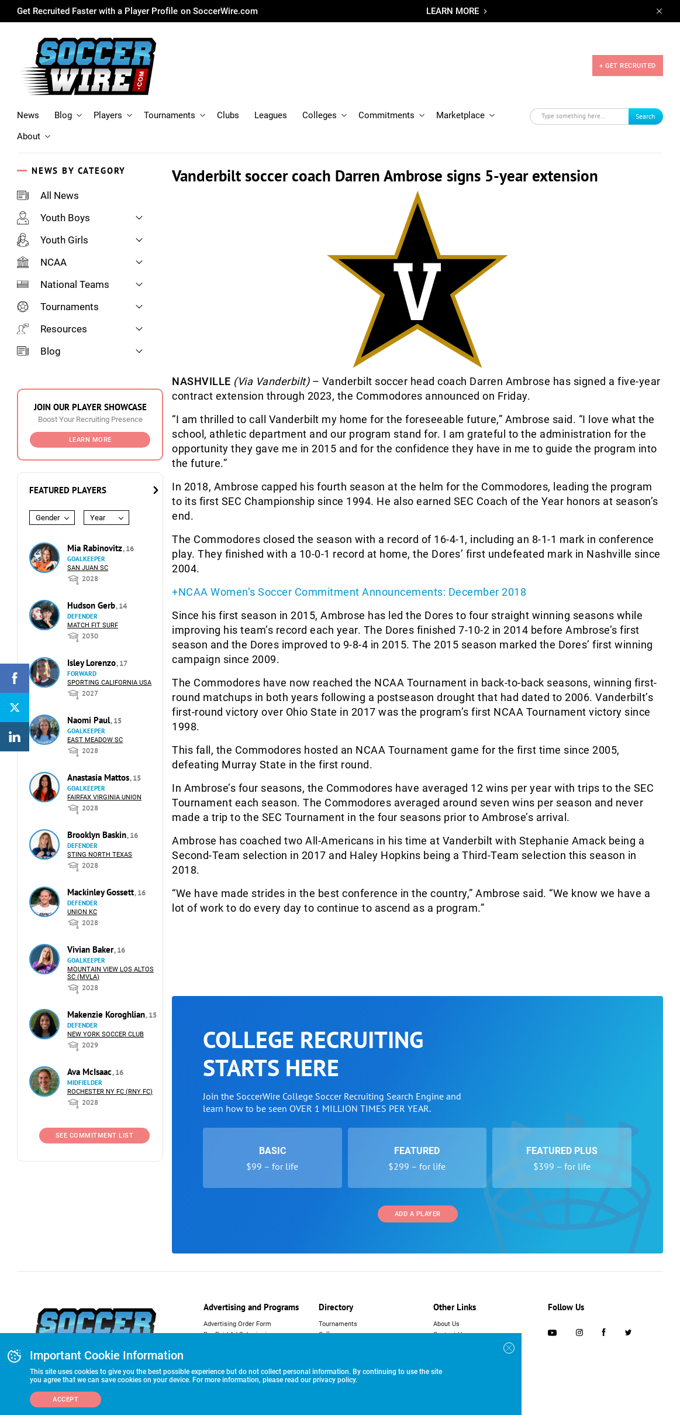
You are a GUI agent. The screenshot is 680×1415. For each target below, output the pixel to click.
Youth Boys (53, 218)
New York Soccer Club (105, 1034)
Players (108, 115)
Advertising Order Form (237, 1324)
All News (48, 195)
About (28, 136)
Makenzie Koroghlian (107, 1014)
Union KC (82, 912)
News (28, 115)
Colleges (319, 115)
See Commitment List (95, 1135)
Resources (52, 329)
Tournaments (169, 115)
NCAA (42, 262)
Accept (65, 1399)
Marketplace (460, 115)
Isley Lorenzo (92, 662)
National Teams (63, 284)
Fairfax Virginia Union (104, 797)
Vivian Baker (91, 949)
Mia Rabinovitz (96, 548)
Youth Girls (52, 240)
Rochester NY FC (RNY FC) (110, 1091)
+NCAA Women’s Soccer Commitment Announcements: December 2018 (349, 592)
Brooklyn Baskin (98, 834)
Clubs (228, 115)
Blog (63, 115)
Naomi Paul (89, 720)
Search (645, 116)
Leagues (270, 115)
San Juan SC (87, 568)
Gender (48, 517)
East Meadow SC (95, 740)
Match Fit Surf (92, 625)
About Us (446, 1324)
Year (97, 517)
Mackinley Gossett (101, 892)
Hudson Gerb (92, 605)
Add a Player (418, 1214)
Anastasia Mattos (99, 777)
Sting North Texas (99, 854)
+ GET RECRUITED (627, 66)
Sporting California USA (109, 682)
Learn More (90, 440)
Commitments (386, 115)
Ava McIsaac (90, 1071)
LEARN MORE (452, 11)
